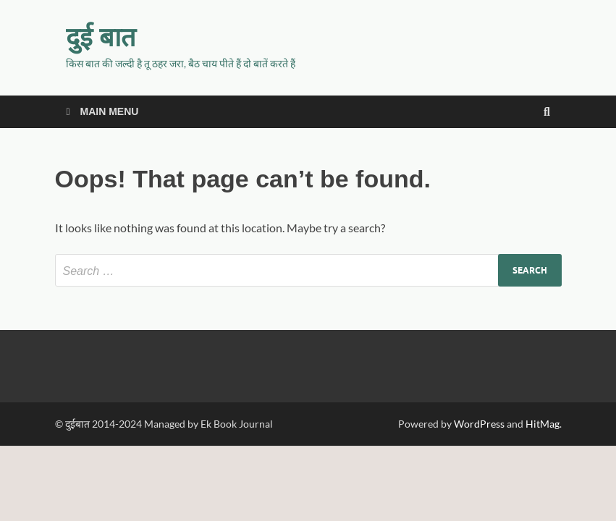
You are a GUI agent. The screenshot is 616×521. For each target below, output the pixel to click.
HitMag (543, 424)
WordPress (479, 424)
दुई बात (101, 36)
